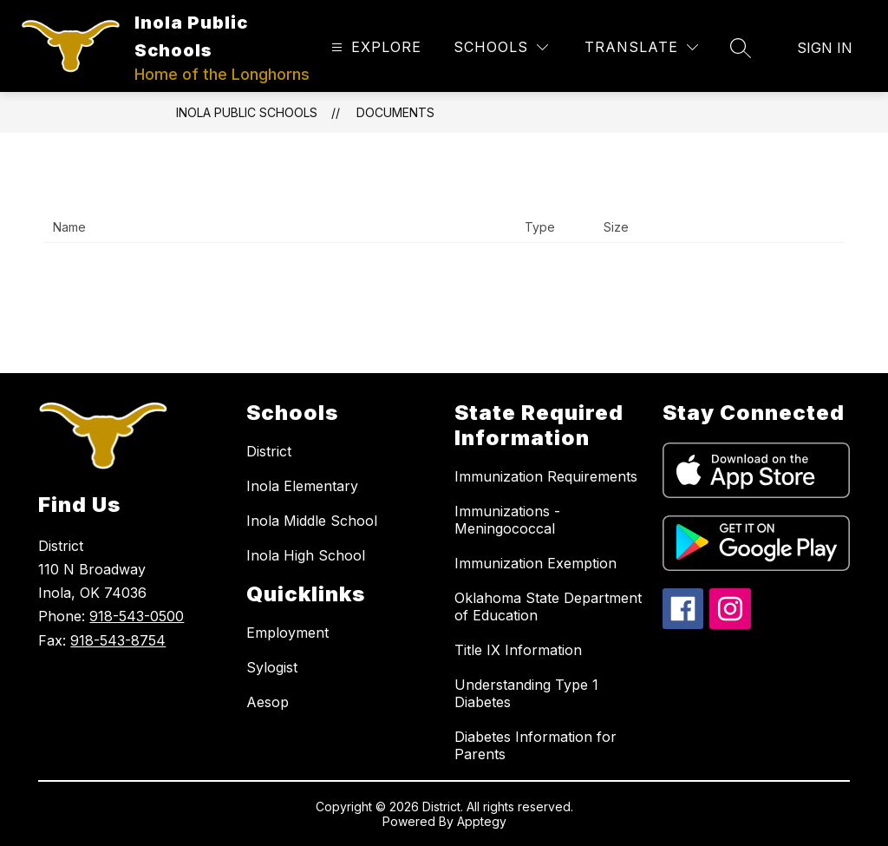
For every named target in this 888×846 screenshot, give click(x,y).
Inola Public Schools (246, 112)
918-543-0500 (136, 616)
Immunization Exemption (535, 563)
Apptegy (481, 821)
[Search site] (740, 47)
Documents (395, 112)
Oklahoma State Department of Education (548, 606)
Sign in (824, 47)
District (268, 451)
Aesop (267, 702)
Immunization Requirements (545, 476)
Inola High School (305, 555)
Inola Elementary (302, 486)
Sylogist (271, 667)
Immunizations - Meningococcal (507, 519)
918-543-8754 (118, 640)
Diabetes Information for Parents (535, 745)
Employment (287, 632)
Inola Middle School (311, 520)
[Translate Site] (641, 47)
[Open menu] (374, 47)
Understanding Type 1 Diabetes (526, 693)
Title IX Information (518, 650)
